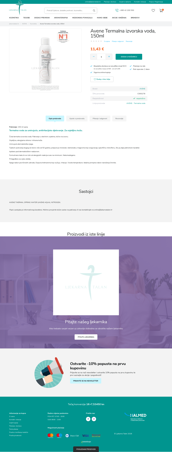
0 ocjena (107, 41)
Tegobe (26, 18)
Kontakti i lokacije (140, 2)
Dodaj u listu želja (102, 79)
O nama (12, 417)
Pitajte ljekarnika (86, 337)
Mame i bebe (102, 18)
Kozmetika (14, 18)
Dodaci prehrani (42, 18)
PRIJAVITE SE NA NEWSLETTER (85, 381)
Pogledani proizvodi (86, 449)
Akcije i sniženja (119, 18)
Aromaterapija (61, 18)
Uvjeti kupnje (13, 423)
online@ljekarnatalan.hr (93, 2)
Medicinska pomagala (82, 18)
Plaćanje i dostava (110, 2)
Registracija (159, 2)
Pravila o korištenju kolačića (18, 433)
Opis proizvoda (54, 118)
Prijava (151, 2)
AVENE (142, 89)
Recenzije (129, 41)
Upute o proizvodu (76, 118)
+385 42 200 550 (124, 10)
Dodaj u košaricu (129, 57)
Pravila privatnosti (15, 436)
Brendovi (135, 18)
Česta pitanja (13, 430)
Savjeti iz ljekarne (125, 2)
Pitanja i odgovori (118, 41)
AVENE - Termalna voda (135, 103)
